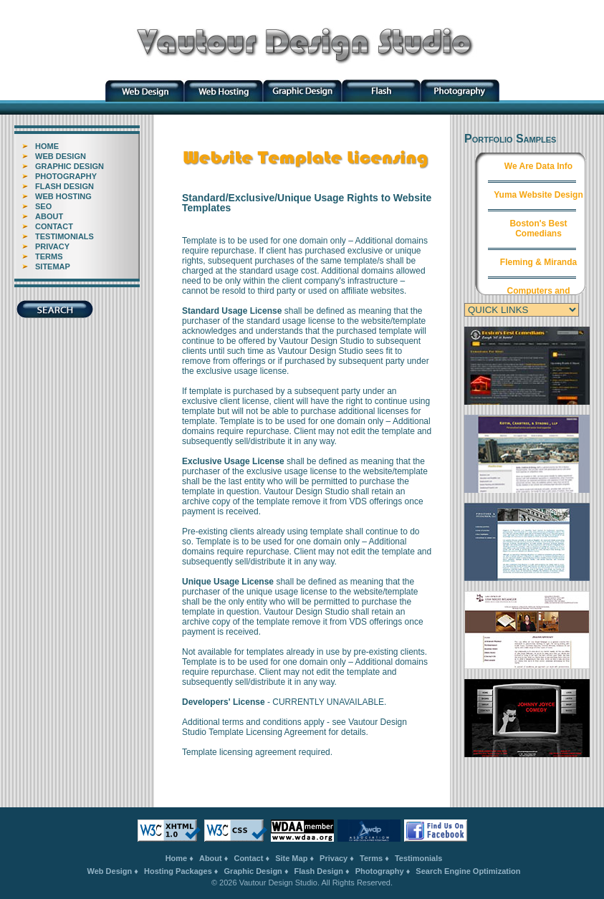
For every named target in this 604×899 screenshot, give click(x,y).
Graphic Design (253, 871)
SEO (43, 206)
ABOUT (49, 216)
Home (177, 858)
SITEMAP (52, 266)
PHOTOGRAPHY (66, 176)
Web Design (110, 871)
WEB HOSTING (63, 196)
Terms (371, 858)
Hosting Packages (178, 871)
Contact (248, 858)
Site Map (291, 858)
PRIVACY (52, 246)
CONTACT (54, 226)
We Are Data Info (538, 166)
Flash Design (318, 871)
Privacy (333, 858)
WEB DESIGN (60, 156)
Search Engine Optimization (468, 871)
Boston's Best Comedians (538, 228)
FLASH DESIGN (64, 186)
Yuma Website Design (538, 195)
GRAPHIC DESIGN (69, 166)
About (210, 858)
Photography (379, 871)
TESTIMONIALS (64, 236)
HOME (47, 146)
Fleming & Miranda (538, 262)
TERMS (49, 256)
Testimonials (418, 858)
